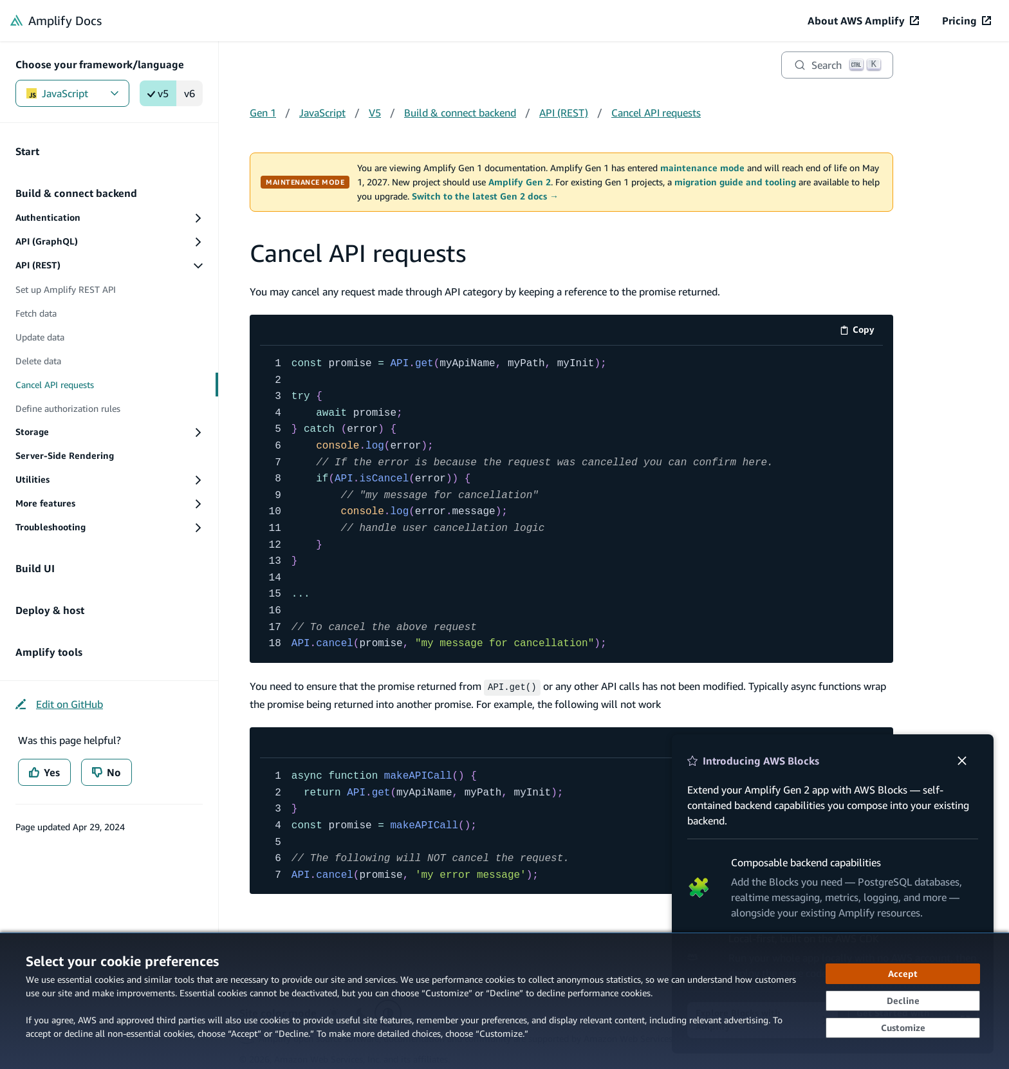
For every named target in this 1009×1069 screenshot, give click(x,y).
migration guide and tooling (735, 182)
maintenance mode (702, 168)
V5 (375, 112)
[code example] (571, 504)
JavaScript (72, 93)
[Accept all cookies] (903, 973)
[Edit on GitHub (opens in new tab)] (59, 704)
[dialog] (504, 1001)
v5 (158, 93)
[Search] (837, 65)
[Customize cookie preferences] (903, 1028)
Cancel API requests (656, 112)
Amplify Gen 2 (519, 182)
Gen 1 (263, 112)
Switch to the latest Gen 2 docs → (485, 196)
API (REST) (563, 112)
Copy (861, 332)
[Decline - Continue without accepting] (903, 1000)
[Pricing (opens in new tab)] (966, 20)
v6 (189, 93)
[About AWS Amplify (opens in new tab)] (863, 20)
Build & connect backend (460, 112)
